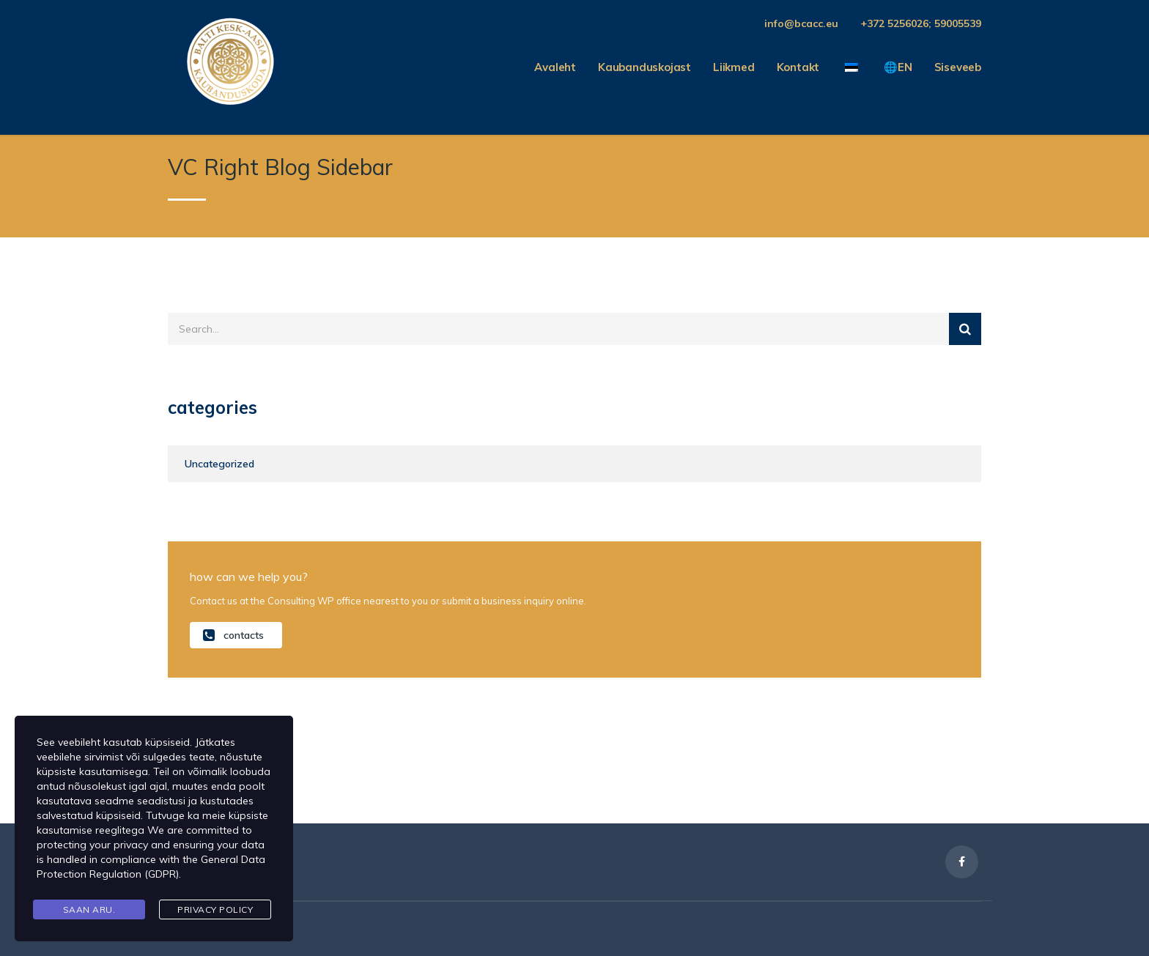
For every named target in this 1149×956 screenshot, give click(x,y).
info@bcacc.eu (801, 23)
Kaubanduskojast (644, 67)
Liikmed (734, 67)
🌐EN (898, 67)
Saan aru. (89, 909)
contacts (233, 635)
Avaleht (555, 67)
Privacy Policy (215, 909)
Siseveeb (957, 67)
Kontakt (798, 67)
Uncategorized (219, 463)
